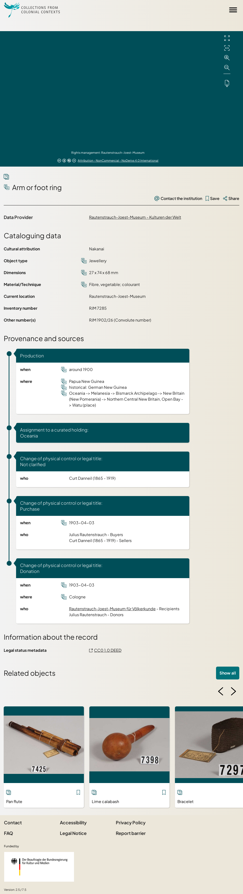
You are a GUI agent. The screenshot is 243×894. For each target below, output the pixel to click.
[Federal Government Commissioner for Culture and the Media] (39, 867)
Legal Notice (73, 833)
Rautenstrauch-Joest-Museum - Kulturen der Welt (135, 217)
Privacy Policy (131, 822)
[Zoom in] (227, 58)
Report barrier (131, 833)
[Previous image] (221, 691)
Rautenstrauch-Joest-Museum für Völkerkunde (112, 608)
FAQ (8, 833)
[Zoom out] (227, 68)
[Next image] (233, 691)
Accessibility (73, 822)
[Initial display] (227, 48)
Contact (13, 822)
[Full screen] (227, 38)
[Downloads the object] (227, 83)
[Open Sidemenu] (233, 10)
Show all (227, 673)
